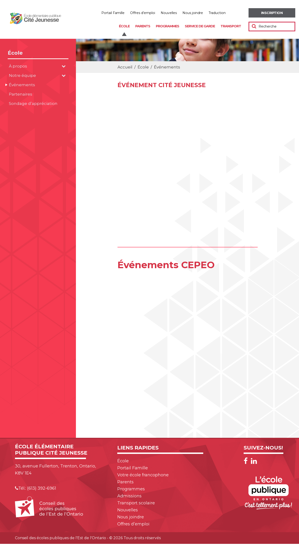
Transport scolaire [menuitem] (136, 503)
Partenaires (20, 94)
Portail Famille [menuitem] (113, 12)
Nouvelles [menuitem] (169, 12)
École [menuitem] (124, 26)
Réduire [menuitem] (243, 13)
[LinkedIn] (254, 461)
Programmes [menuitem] (167, 26)
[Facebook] (247, 461)
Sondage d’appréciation (33, 103)
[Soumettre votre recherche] (254, 26)
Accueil (124, 67)
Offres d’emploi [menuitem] (142, 12)
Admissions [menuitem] (129, 496)
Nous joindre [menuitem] (192, 12)
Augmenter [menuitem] (233, 13)
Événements (22, 84)
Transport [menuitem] (231, 26)
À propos (18, 66)
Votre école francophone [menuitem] (143, 475)
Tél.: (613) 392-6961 (35, 488)
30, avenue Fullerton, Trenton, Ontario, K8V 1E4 (55, 469)
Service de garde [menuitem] (200, 26)
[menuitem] (272, 13)
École (15, 53)
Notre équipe (22, 75)
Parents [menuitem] (142, 26)
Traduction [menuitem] (217, 12)
